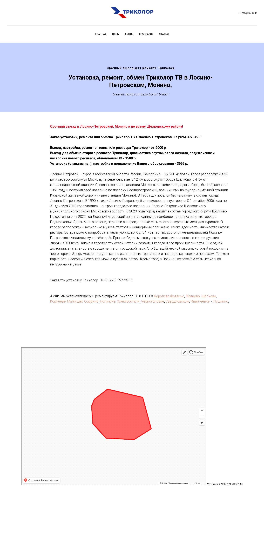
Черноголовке (152, 301)
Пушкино (220, 301)
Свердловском (177, 301)
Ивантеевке (200, 301)
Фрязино (177, 296)
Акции (129, 34)
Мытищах (75, 301)
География (146, 34)
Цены (115, 34)
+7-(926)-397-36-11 (248, 13)
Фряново (193, 296)
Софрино (91, 301)
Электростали (128, 301)
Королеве (162, 296)
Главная (101, 34)
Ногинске (107, 301)
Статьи (164, 34)
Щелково (208, 296)
